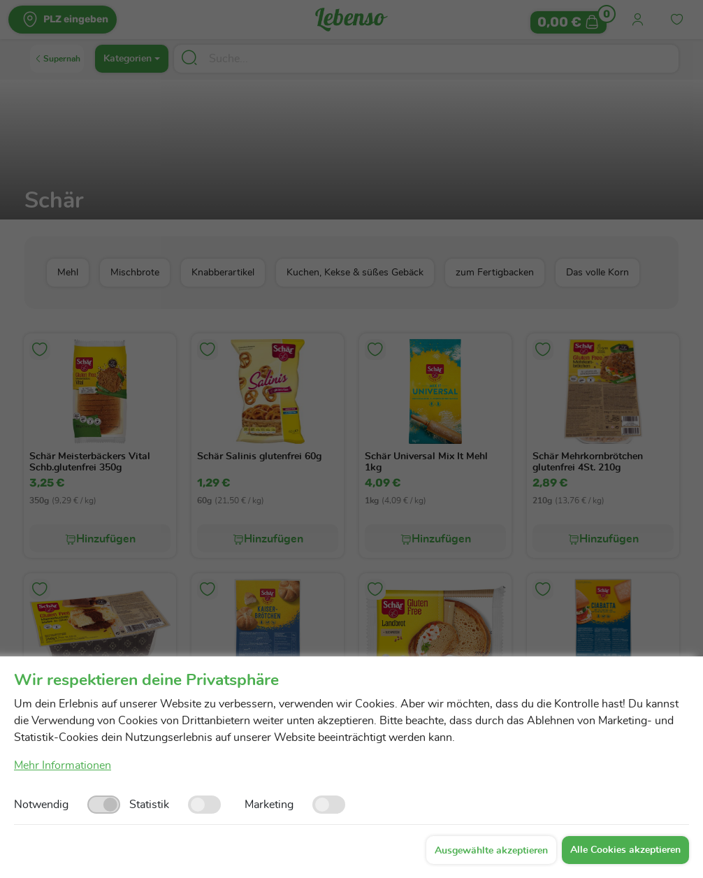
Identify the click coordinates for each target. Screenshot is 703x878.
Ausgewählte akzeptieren (491, 851)
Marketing (269, 804)
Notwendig (41, 804)
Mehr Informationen (62, 765)
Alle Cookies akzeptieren (625, 850)
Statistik (149, 804)
